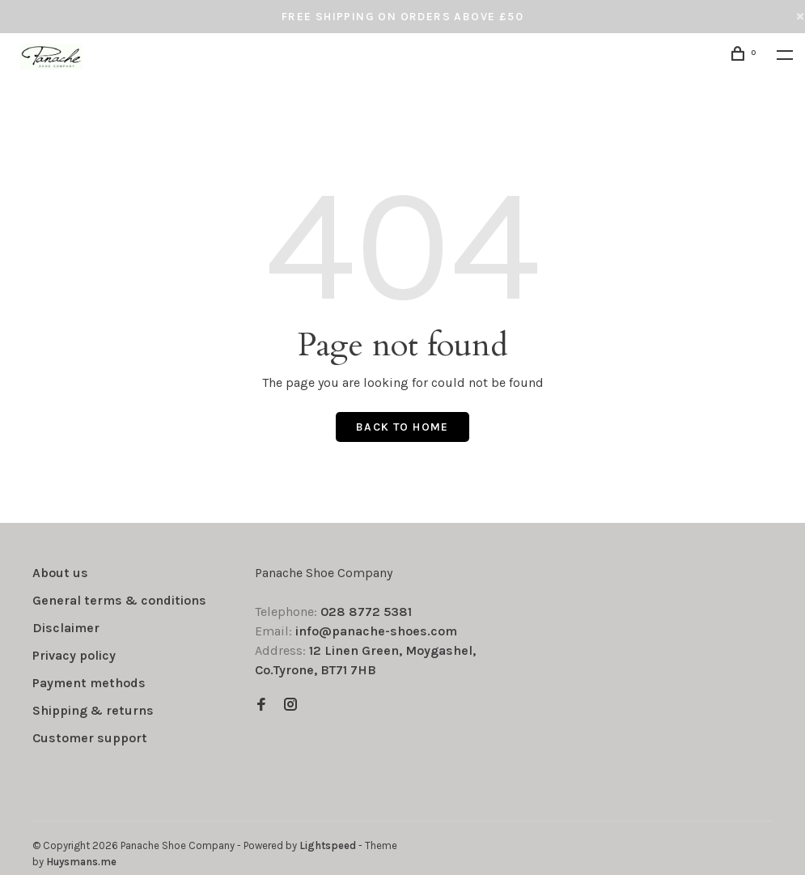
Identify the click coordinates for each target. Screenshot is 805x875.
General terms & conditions (119, 600)
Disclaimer (66, 627)
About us (60, 572)
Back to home (402, 427)
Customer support (89, 737)
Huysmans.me (81, 862)
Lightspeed (327, 845)
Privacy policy (74, 655)
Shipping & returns (93, 710)
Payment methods (89, 682)
